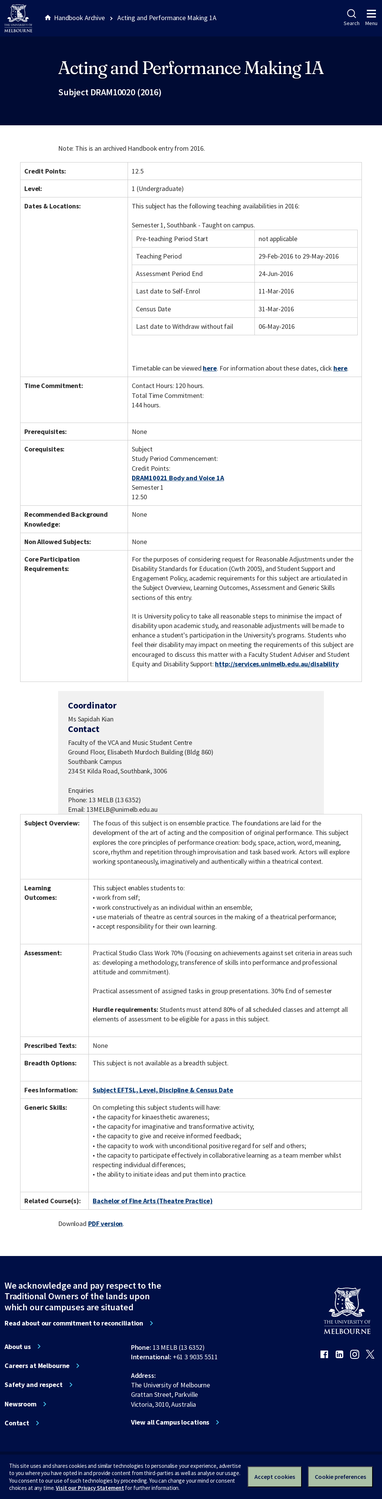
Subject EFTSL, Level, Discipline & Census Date (163, 1090)
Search (351, 18)
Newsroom (20, 1404)
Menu (371, 18)
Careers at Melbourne (37, 1366)
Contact (17, 1423)
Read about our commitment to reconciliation (74, 1323)
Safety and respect (34, 1385)
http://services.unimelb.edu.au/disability (276, 664)
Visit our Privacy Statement (90, 1487)
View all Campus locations (170, 1422)
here (209, 368)
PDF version (105, 1223)
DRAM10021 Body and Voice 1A (178, 477)
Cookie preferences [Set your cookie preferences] (340, 1476)
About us (18, 1347)
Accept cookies (274, 1476)
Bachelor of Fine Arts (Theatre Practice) (153, 1200)
